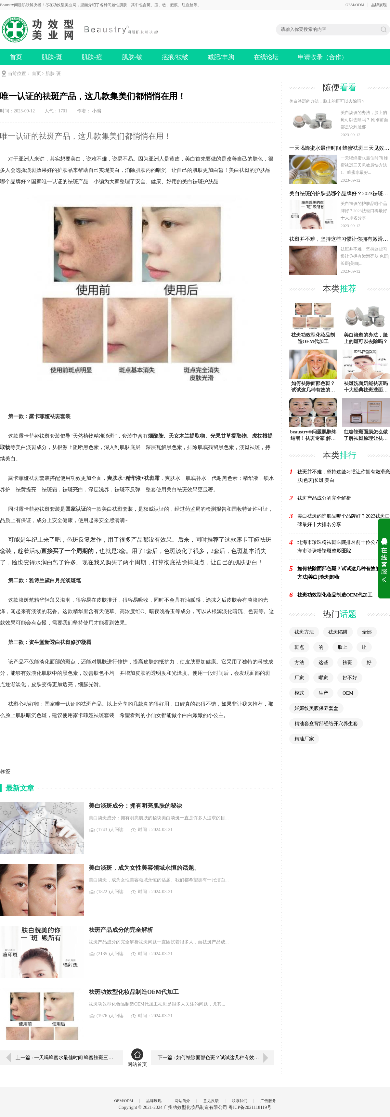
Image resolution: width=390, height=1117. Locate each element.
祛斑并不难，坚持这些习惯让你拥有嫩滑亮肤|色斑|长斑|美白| (343, 476)
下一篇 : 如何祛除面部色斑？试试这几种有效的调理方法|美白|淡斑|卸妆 (216, 1057)
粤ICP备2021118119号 (249, 1107)
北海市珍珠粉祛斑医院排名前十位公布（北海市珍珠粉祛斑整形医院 (343, 546)
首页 (16, 57)
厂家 (299, 677)
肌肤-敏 (132, 57)
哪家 (323, 677)
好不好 (350, 677)
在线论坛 (266, 57)
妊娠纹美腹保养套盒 (316, 708)
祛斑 (347, 662)
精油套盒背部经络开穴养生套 (326, 723)
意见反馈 (211, 1100)
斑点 (299, 647)
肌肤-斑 (52, 57)
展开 (384, 559)
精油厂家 (304, 738)
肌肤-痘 (92, 57)
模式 (299, 693)
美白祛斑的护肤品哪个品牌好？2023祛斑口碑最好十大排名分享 (343, 520)
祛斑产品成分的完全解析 (324, 498)
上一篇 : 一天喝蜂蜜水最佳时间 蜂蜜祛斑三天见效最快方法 (65, 1057)
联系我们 (239, 1100)
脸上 (342, 647)
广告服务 (268, 1100)
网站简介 (182, 1100)
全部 (367, 632)
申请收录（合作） (322, 57)
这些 (323, 662)
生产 (323, 693)
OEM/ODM (354, 5)
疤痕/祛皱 (175, 57)
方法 (299, 662)
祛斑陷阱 (338, 632)
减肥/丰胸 (221, 57)
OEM (348, 693)
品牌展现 (379, 5)
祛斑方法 (304, 632)
